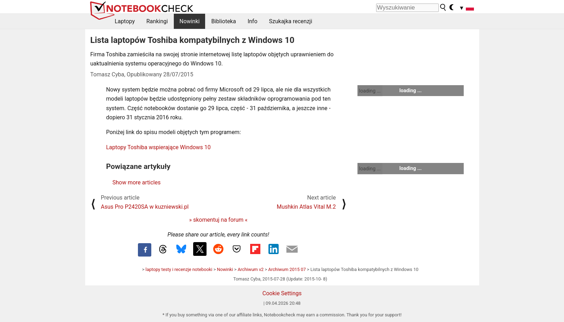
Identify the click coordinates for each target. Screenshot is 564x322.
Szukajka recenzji (290, 21)
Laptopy (125, 21)
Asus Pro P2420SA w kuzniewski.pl (145, 206)
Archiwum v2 (250, 269)
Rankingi (157, 21)
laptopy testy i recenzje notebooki (179, 269)
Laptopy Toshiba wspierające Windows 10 (158, 147)
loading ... (370, 91)
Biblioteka (223, 21)
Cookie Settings (282, 293)
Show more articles (137, 182)
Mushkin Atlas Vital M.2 (306, 206)
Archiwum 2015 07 (287, 269)
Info (253, 21)
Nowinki (189, 21)
